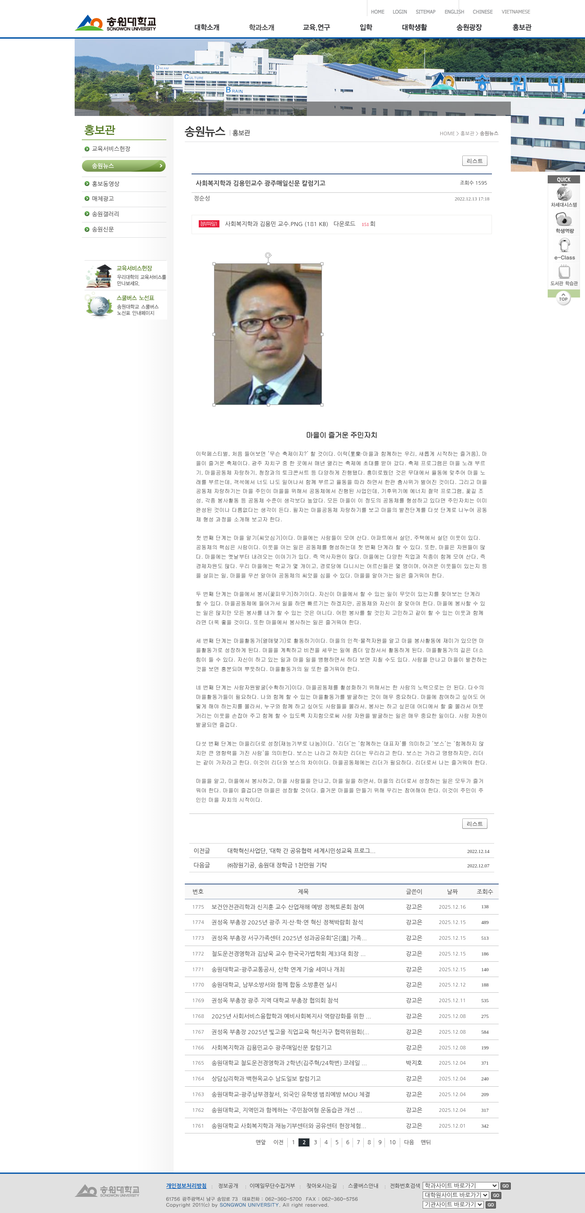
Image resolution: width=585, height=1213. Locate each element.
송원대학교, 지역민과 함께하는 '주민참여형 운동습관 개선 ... (287, 1110)
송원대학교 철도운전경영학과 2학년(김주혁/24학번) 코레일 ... (289, 1063)
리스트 (475, 161)
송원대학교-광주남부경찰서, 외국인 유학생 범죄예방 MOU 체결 (291, 1094)
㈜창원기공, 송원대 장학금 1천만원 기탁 (277, 865)
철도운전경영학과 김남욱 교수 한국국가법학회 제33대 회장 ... (289, 954)
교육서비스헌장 (111, 149)
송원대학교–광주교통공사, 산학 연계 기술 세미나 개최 (278, 970)
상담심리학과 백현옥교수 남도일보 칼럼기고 (266, 1079)
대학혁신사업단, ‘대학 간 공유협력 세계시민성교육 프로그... (302, 851)
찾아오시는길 (321, 1186)
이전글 (202, 851)
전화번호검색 (405, 1186)
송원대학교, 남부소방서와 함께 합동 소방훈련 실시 (274, 985)
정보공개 (228, 1186)
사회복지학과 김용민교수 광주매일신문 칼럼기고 (272, 1048)
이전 (278, 1142)
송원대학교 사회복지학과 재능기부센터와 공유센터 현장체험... (289, 1126)
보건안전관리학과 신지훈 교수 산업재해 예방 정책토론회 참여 (288, 907)
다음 (409, 1142)
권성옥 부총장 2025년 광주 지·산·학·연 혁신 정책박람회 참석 (287, 922)
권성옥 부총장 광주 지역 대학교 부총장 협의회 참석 (275, 1001)
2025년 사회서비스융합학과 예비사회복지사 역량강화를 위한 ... (291, 1016)
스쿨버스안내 (363, 1186)
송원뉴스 (103, 166)
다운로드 (345, 224)
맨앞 (261, 1142)
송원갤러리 (106, 214)
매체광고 (103, 199)
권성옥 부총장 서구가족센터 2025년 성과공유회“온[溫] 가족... (289, 938)
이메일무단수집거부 (272, 1186)
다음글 (202, 865)
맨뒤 (426, 1142)
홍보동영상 (106, 184)
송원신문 (103, 229)
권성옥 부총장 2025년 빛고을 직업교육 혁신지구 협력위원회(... (291, 1032)
